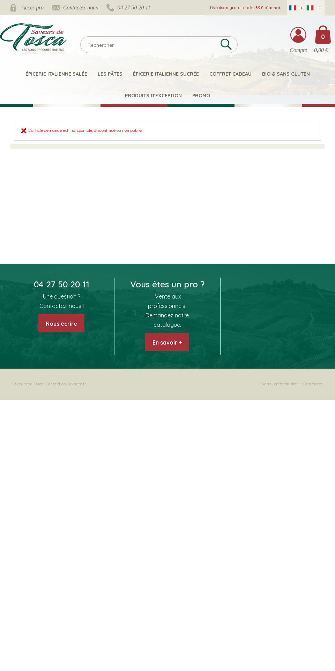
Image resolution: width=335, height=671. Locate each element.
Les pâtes (110, 74)
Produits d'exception (153, 95)
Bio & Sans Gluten (286, 74)
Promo (201, 95)
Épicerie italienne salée (56, 74)
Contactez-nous (80, 7)
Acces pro (33, 7)
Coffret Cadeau (230, 74)
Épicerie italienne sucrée (166, 74)
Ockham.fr (76, 384)
